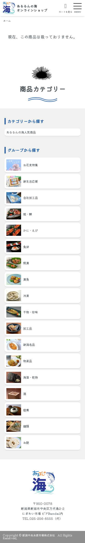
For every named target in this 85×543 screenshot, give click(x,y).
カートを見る (65, 11)
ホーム (7, 20)
